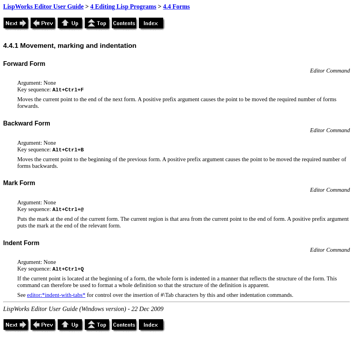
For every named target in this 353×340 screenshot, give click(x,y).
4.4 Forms (176, 6)
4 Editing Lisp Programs (123, 6)
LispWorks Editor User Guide (43, 6)
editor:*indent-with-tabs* (56, 295)
